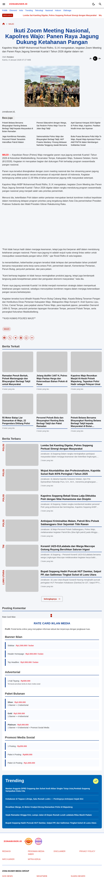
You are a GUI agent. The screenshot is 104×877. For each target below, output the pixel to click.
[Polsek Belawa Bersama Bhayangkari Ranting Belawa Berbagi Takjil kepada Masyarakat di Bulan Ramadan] (86, 404)
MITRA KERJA (34, 859)
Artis (21, 10)
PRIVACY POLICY (87, 851)
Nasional (49, 10)
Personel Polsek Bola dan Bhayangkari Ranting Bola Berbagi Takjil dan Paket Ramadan (50, 422)
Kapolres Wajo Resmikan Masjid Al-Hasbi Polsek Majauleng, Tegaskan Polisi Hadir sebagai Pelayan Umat (85, 379)
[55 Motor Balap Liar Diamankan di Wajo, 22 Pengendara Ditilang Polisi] (17, 404)
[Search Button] (100, 4)
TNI (3, 546)
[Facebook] (4, 338)
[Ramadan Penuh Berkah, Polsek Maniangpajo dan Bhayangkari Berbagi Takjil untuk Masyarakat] (17, 362)
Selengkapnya (52, 599)
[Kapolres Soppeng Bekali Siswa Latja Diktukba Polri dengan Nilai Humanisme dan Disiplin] (21, 505)
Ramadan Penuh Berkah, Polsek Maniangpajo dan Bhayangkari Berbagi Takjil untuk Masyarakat (16, 379)
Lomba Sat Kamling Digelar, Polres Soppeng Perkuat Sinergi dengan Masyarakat (66, 15)
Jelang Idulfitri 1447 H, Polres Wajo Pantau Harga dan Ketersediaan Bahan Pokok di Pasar (52, 379)
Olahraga (67, 10)
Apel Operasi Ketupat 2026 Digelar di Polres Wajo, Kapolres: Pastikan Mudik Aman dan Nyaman (85, 126)
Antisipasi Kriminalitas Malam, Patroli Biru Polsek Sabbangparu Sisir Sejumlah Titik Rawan (70, 523)
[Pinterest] (21, 338)
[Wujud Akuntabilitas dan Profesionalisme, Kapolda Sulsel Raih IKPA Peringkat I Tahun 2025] (21, 480)
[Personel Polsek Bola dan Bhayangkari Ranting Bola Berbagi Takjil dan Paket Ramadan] (52, 404)
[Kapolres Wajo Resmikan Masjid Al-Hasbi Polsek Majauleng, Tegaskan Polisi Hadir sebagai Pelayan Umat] (86, 362)
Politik (4, 10)
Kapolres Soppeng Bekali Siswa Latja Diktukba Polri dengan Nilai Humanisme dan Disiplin (68, 497)
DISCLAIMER (60, 851)
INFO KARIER (8, 859)
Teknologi (39, 10)
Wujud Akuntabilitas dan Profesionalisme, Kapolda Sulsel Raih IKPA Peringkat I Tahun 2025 (70, 472)
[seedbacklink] (28, 841)
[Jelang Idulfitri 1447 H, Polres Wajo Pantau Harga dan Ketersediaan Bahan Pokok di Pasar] (52, 362)
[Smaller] (91, 58)
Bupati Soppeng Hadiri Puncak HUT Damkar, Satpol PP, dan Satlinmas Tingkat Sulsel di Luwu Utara (71, 573)
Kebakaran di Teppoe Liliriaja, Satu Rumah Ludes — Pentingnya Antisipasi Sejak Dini (44, 799)
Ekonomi (13, 10)
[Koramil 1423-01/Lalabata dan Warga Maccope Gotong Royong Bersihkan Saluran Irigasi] (21, 556)
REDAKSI (6, 851)
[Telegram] (15, 338)
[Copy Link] (32, 338)
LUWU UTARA (3, 577)
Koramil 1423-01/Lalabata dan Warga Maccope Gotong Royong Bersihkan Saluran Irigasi (68, 548)
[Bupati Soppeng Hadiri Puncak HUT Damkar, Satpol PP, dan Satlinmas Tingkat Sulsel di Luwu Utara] (21, 581)
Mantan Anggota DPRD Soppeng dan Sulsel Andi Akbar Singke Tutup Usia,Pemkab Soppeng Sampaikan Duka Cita (47, 789)
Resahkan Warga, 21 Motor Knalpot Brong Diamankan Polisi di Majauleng (39, 807)
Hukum (58, 10)
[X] (10, 338)
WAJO (6, 329)
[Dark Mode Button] (93, 4)
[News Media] (38, 841)
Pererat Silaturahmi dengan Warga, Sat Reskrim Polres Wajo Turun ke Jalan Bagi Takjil (52, 126)
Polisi (3, 447)
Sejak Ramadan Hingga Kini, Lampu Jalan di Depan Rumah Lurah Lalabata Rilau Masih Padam (48, 815)
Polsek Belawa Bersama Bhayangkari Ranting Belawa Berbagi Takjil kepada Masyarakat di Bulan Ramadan (17, 127)
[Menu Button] (4, 4)
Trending (29, 10)
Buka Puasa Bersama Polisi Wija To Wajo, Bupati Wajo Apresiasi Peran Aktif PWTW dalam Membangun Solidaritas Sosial (86, 140)
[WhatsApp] (26, 338)
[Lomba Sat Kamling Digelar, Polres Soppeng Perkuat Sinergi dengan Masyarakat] (21, 455)
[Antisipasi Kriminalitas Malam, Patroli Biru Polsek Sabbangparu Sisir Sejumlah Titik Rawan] (21, 530)
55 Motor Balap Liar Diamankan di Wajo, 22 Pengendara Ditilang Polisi (16, 421)
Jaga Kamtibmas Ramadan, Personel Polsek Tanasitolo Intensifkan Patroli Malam (14, 139)
